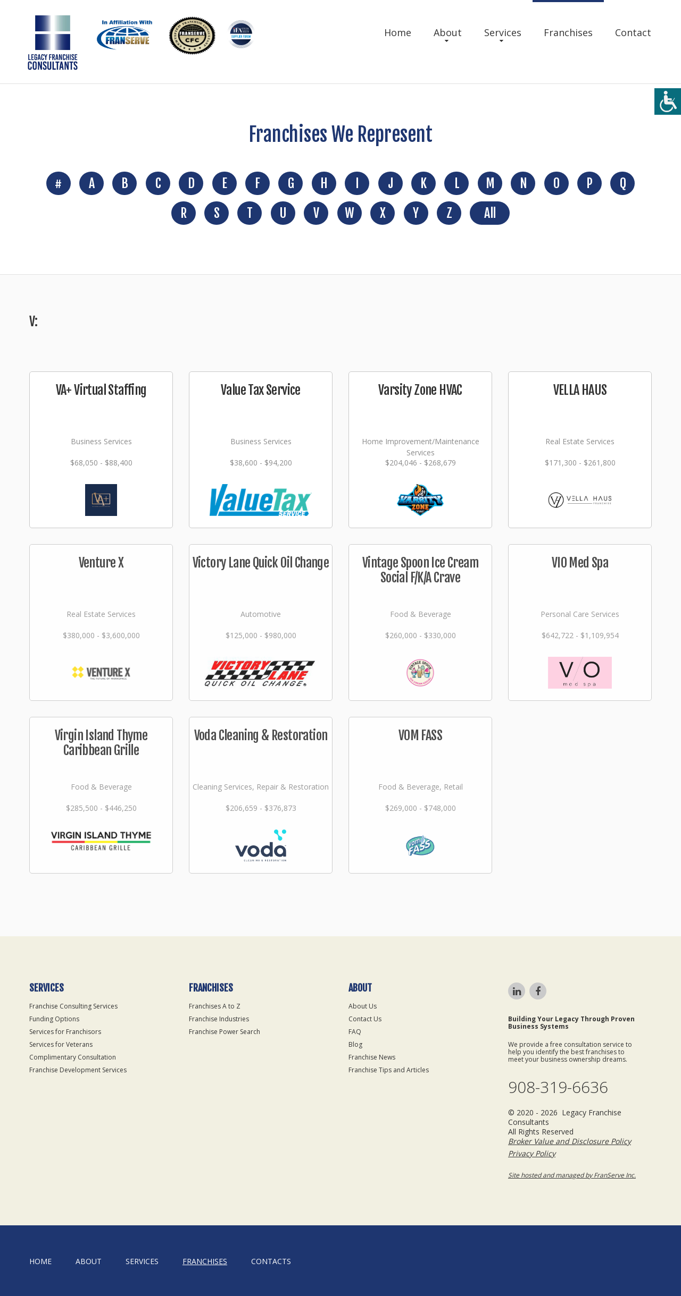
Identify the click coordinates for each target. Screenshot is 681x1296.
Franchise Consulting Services (73, 1006)
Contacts (271, 1261)
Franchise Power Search (224, 1031)
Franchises (568, 32)
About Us (362, 1006)
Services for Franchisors (65, 1031)
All (489, 213)
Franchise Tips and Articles (388, 1069)
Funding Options (54, 1018)
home (40, 1261)
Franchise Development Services (78, 1069)
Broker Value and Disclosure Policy (569, 1141)
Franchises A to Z (214, 1006)
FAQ (354, 1031)
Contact (633, 32)
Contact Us (364, 1018)
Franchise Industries (219, 1018)
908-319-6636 (558, 1087)
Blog (355, 1044)
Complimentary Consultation (72, 1057)
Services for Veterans (61, 1044)
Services (502, 32)
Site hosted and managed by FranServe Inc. (572, 1175)
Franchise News (371, 1057)
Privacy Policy (531, 1153)
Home (397, 32)
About (448, 32)
